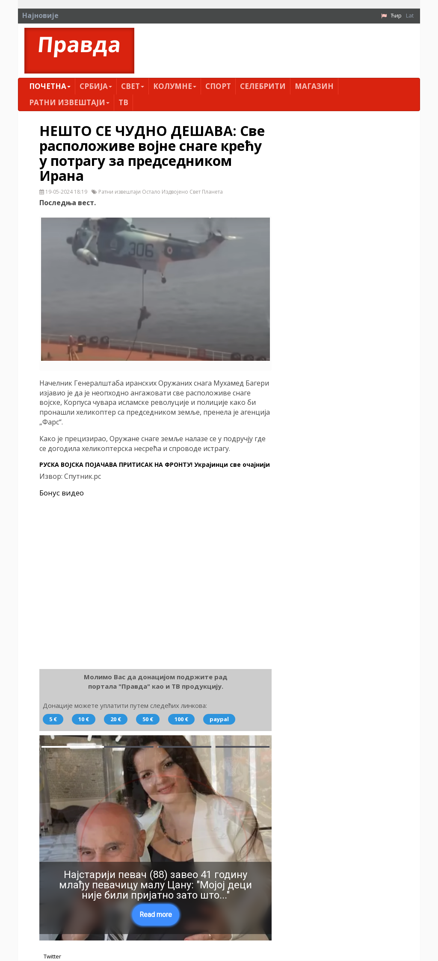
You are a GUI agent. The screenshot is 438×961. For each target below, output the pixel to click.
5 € (53, 719)
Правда (79, 44)
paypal (219, 719)
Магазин (314, 86)
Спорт (218, 86)
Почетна (50, 86)
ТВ (123, 102)
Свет (132, 86)
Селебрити (263, 86)
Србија (96, 86)
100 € (181, 719)
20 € (115, 719)
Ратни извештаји (69, 102)
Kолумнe (174, 86)
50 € (147, 719)
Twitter (52, 957)
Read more (155, 915)
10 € (83, 719)
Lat (410, 15)
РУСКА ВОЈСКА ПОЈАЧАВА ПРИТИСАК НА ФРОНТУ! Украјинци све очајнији (154, 464)
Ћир (396, 15)
